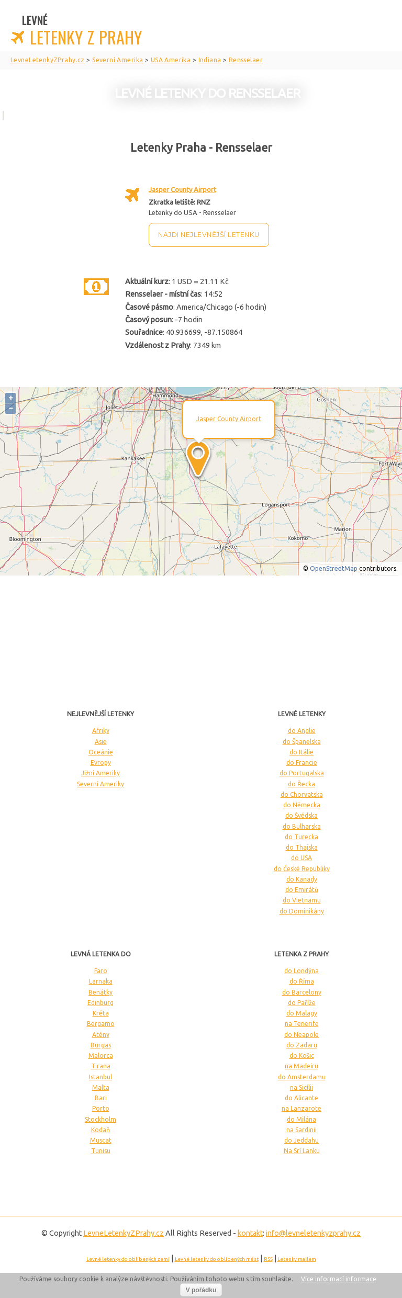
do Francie (301, 762)
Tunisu (100, 1150)
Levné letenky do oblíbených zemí (128, 1259)
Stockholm (100, 1119)
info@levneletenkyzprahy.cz (313, 1233)
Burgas (101, 1045)
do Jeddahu (301, 1140)
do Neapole (301, 1034)
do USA (301, 857)
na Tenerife (302, 1023)
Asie (101, 741)
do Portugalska (302, 773)
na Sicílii (301, 1087)
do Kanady (301, 879)
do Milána (301, 1119)
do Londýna (301, 970)
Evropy (101, 762)
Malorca (100, 1055)
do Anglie (302, 730)
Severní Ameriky (100, 784)
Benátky (100, 992)
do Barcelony (301, 992)
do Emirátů (301, 889)
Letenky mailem (296, 1259)
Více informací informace (338, 1279)
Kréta (101, 1013)
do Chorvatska (302, 794)
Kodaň (100, 1129)
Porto (100, 1108)
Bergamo (101, 1023)
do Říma (301, 981)
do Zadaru (301, 1045)
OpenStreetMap (334, 568)
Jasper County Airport (182, 189)
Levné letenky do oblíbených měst (217, 1259)
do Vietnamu (302, 900)
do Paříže (302, 1002)
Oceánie (100, 752)
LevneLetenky (123, 1233)
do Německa (301, 805)
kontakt (250, 1233)
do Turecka (301, 836)
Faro (100, 970)
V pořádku (201, 1290)
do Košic (301, 1055)
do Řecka (301, 784)
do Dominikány (302, 911)
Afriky (100, 730)
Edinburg (100, 1002)
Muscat (100, 1140)
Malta (100, 1087)
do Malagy (301, 1013)
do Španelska (302, 741)
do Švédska (301, 815)
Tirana (100, 1066)
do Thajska (302, 847)
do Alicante (301, 1097)
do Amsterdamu (302, 1077)
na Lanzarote (301, 1108)
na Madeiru (301, 1066)
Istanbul (100, 1077)
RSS (268, 1259)
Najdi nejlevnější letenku (209, 235)
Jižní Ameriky (100, 773)
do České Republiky (302, 868)
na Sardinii (301, 1129)
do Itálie (301, 752)
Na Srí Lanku (302, 1150)
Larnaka (101, 981)
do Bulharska (302, 826)
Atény (100, 1034)
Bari (101, 1097)
